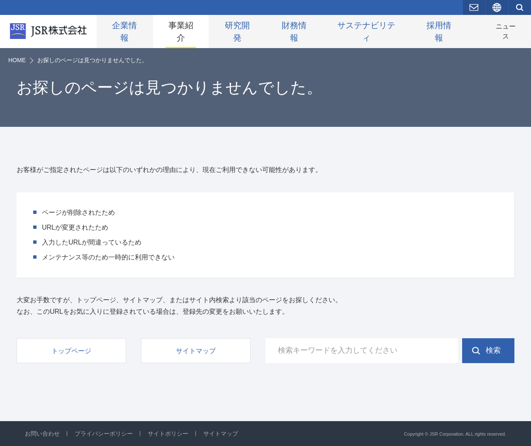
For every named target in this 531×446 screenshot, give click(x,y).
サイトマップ (220, 433)
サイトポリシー (168, 433)
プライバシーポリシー (104, 433)
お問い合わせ (42, 433)
